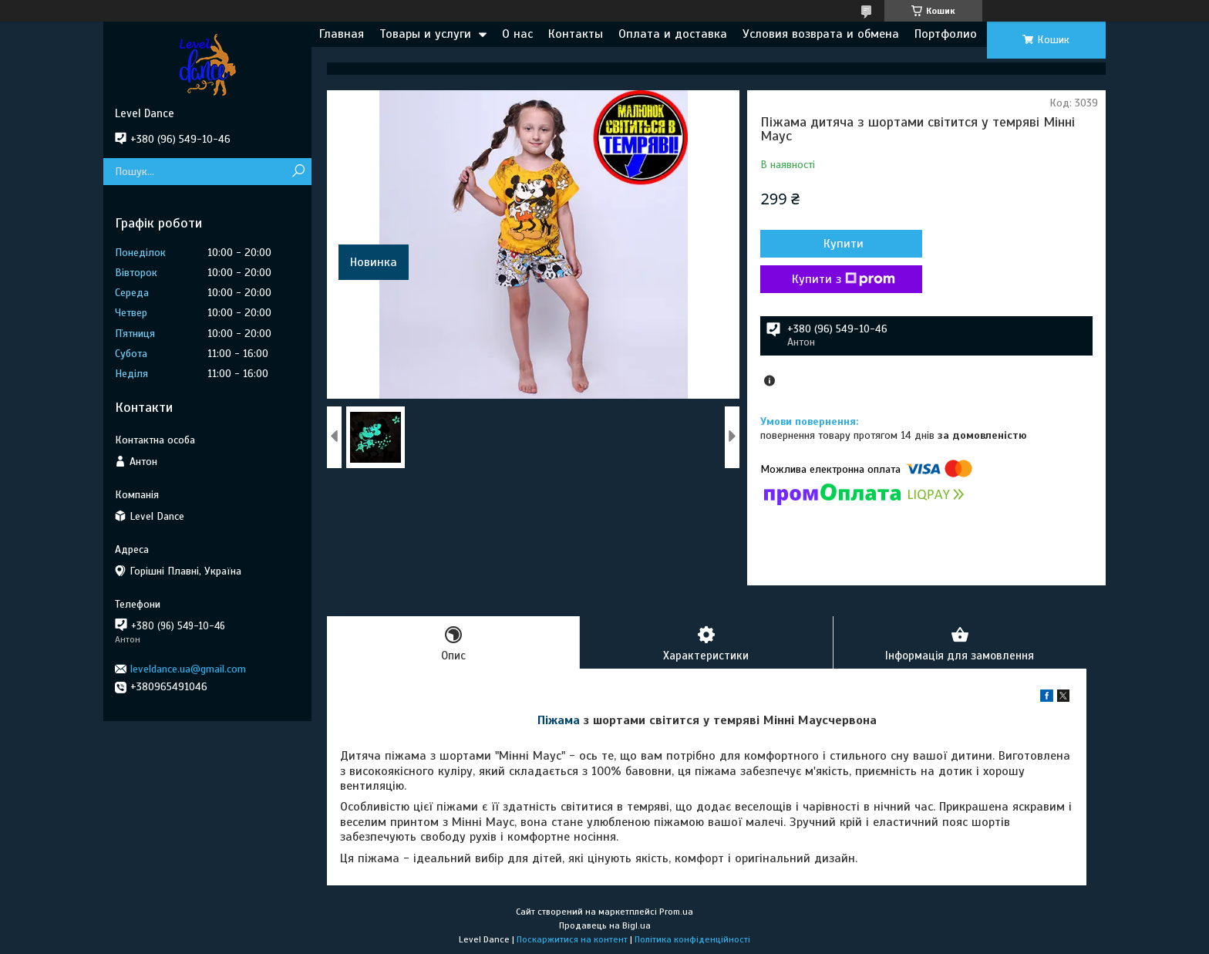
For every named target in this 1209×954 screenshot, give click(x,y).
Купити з (843, 279)
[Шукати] (298, 171)
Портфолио (945, 34)
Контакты (575, 34)
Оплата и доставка (672, 34)
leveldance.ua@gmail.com (188, 669)
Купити (843, 243)
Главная (341, 34)
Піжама (558, 720)
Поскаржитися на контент (572, 939)
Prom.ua (676, 911)
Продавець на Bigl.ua (605, 925)
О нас (517, 34)
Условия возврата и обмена (821, 34)
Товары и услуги (425, 34)
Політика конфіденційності (692, 939)
